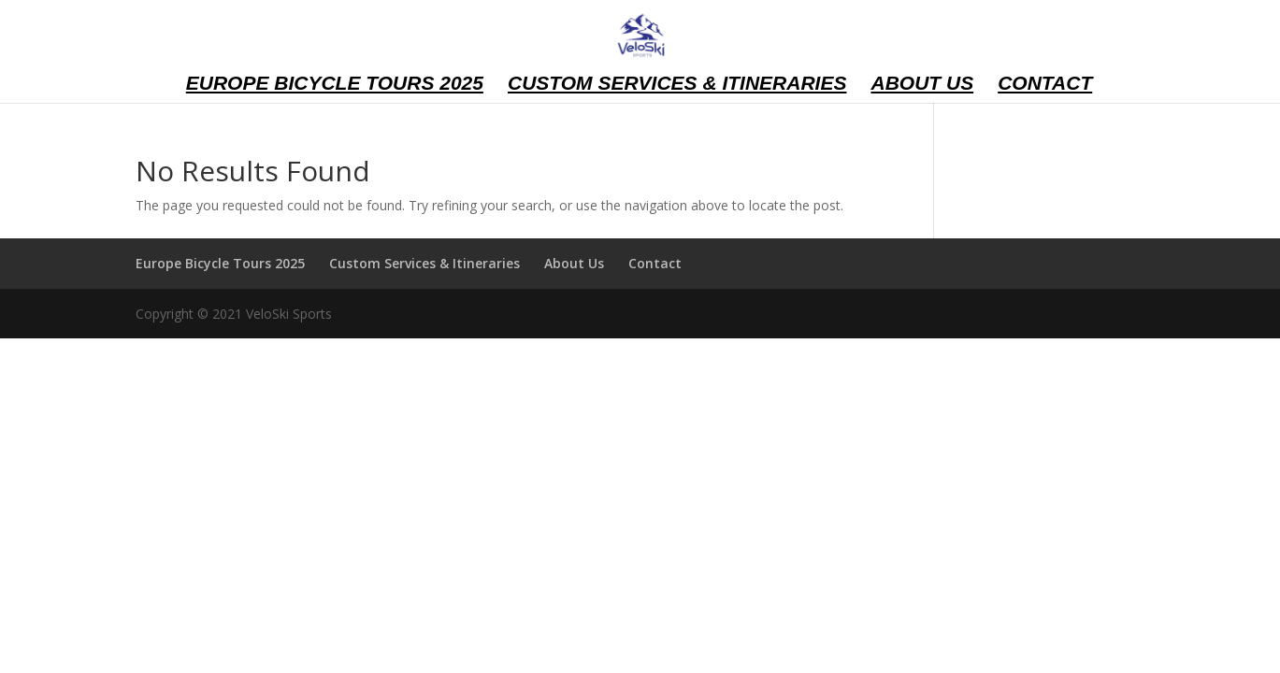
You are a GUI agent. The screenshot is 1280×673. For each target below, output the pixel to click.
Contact (1045, 85)
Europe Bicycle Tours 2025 (334, 85)
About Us (921, 85)
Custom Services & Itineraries (677, 85)
